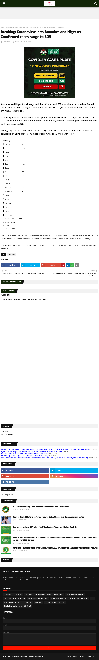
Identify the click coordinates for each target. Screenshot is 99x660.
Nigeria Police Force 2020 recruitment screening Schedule (69, 598)
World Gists (38, 602)
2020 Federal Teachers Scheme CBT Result (17, 606)
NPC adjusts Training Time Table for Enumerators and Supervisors (41, 506)
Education (62, 602)
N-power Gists (18, 595)
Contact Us (82, 656)
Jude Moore (7, 42)
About (75, 656)
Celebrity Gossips (50, 602)
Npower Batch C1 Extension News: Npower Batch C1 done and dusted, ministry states (48, 517)
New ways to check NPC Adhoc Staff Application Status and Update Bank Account (47, 527)
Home (2, 27)
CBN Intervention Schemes (43, 595)
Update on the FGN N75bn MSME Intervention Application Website (24, 454)
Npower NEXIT (58, 595)
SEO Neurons (13, 656)
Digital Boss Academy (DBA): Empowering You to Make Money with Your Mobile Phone (31, 451)
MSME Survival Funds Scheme (13, 602)
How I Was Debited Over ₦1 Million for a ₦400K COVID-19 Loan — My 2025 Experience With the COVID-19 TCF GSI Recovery (45, 449)
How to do (29, 602)
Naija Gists (9, 27)
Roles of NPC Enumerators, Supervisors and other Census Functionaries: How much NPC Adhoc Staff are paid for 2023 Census (55, 538)
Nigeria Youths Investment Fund (38, 598)
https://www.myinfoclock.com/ (34, 656)
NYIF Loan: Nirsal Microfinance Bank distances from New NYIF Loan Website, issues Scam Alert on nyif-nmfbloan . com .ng (44, 458)
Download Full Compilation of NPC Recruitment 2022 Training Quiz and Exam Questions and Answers (55, 548)
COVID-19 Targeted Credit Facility (14, 598)
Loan (92, 598)
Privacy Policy (92, 656)
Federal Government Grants (74, 595)
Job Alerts (28, 595)
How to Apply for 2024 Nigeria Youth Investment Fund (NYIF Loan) (24, 456)
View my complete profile (8, 434)
